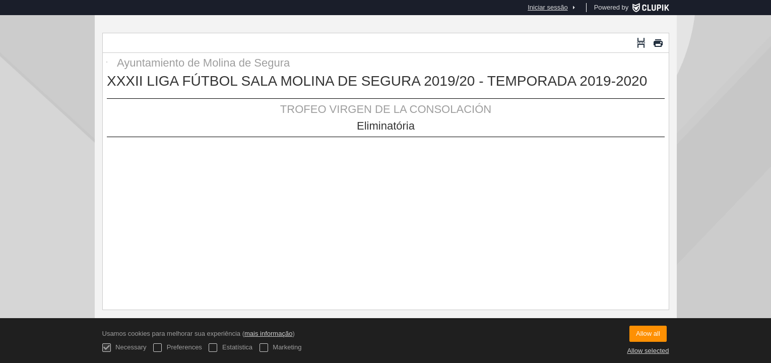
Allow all (648, 333)
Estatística (230, 347)
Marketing (281, 347)
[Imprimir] (658, 42)
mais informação (268, 333)
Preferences (177, 347)
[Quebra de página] (641, 42)
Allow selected (648, 350)
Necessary (124, 347)
